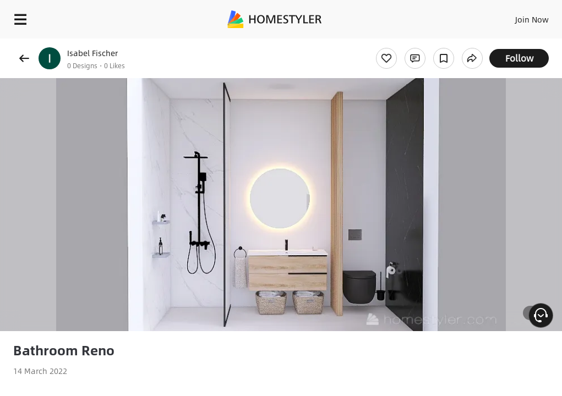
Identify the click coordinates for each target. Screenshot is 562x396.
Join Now (532, 19)
